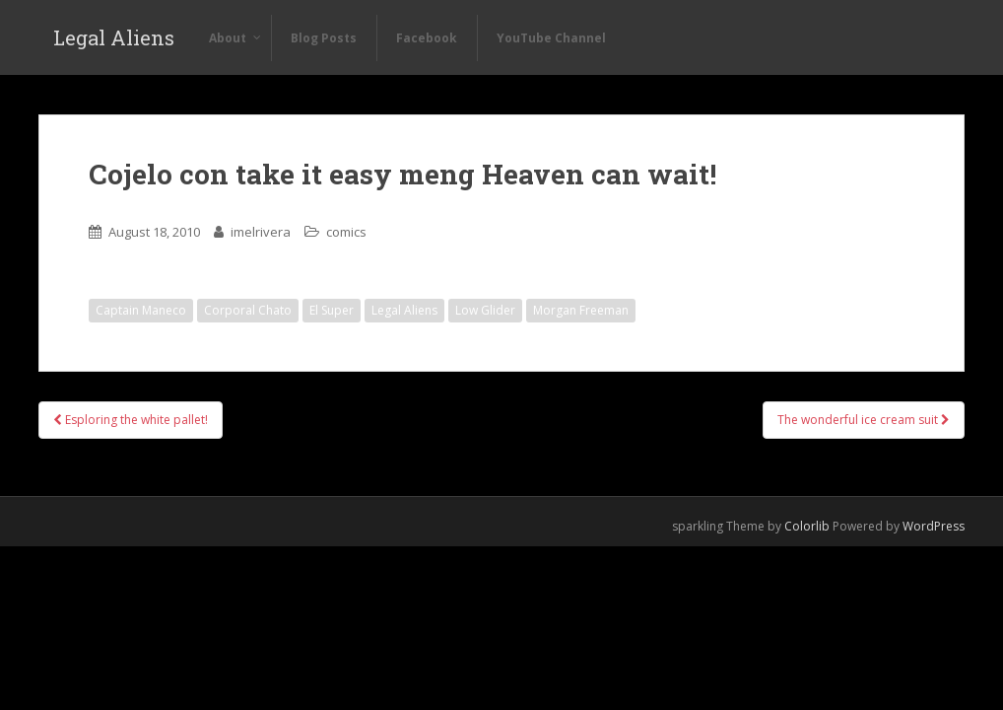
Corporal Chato (248, 310)
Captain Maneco (141, 310)
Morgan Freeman (581, 310)
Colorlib (807, 526)
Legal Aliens (113, 37)
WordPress (934, 526)
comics (346, 232)
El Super (331, 310)
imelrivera (261, 232)
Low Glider (485, 310)
